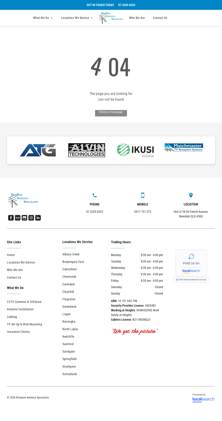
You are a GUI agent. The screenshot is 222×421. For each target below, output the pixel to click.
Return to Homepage (111, 112)
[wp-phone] (94, 197)
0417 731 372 (142, 211)
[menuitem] (43, 17)
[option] (38, 150)
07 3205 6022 (94, 211)
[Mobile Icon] (142, 197)
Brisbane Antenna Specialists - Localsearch (191, 263)
